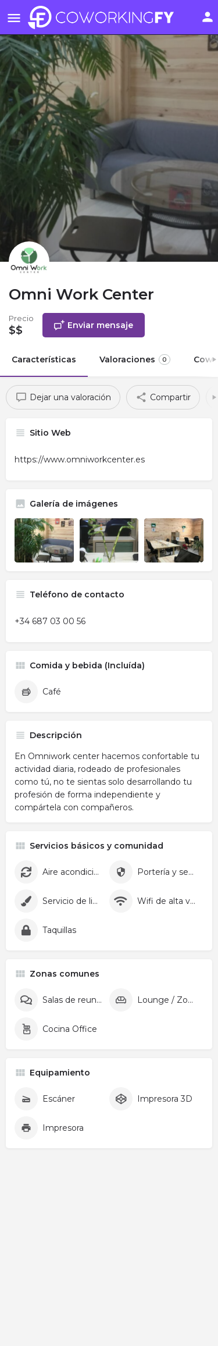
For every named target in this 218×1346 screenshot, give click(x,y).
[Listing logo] (29, 261)
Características (44, 359)
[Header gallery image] (109, 131)
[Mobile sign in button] (207, 16)
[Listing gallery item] (44, 540)
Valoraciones (134, 359)
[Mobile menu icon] (14, 17)
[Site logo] (104, 17)
